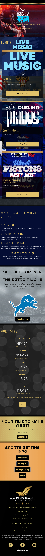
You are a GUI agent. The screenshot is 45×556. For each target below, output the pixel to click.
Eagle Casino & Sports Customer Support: (22, 523)
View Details (22, 93)
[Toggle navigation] (41, 1)
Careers (27, 503)
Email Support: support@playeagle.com (22, 530)
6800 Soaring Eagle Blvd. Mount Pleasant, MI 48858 (23, 507)
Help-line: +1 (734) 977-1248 (22, 527)
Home (18, 503)
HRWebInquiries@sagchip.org (22, 515)
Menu (22, 404)
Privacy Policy (16, 518)
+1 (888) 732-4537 (22, 511)
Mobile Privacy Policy (26, 518)
